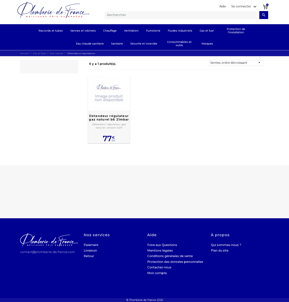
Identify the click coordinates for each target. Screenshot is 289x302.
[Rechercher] (181, 15)
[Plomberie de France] (53, 10)
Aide (222, 6)
